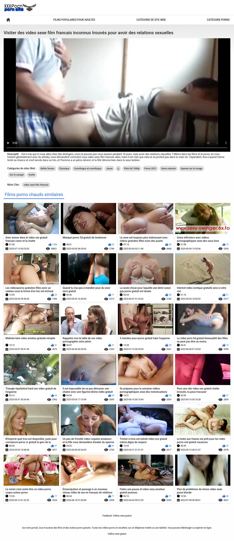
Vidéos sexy (8, 20)
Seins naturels (168, 168)
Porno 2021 (150, 168)
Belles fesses (47, 168)
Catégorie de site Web (150, 19)
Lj (118, 168)
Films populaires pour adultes (74, 19)
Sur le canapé (17, 175)
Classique (64, 168)
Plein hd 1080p (132, 168)
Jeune (109, 168)
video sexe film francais (36, 185)
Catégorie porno (218, 19)
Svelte (32, 175)
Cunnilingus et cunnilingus (87, 168)
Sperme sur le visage (191, 168)
